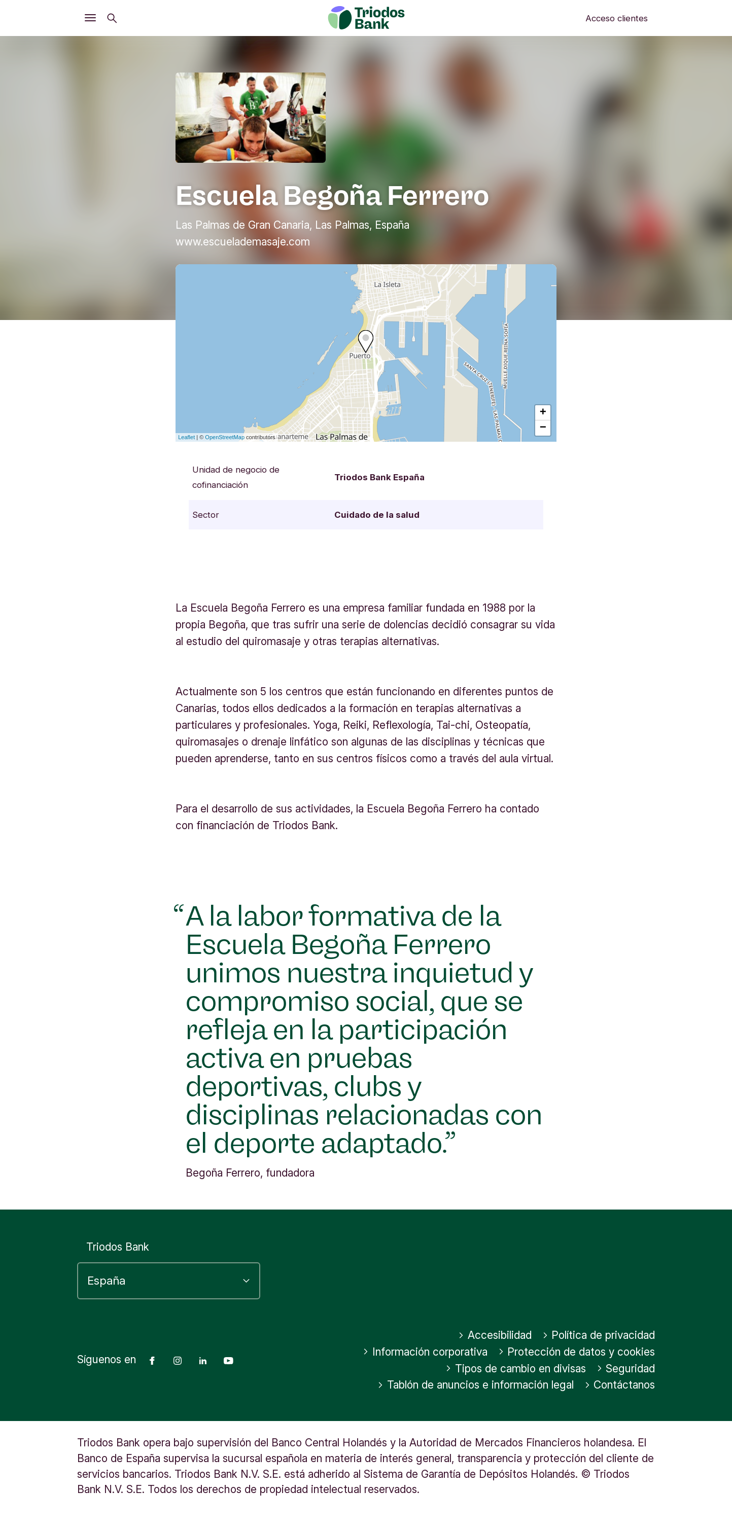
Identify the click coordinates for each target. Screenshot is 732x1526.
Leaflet (186, 437)
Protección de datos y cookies (576, 1351)
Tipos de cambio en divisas (515, 1368)
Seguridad (626, 1368)
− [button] (543, 428)
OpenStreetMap (225, 437)
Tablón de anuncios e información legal (475, 1384)
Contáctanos (619, 1384)
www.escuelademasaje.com (243, 241)
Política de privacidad (598, 1335)
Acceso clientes (616, 18)
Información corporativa (425, 1351)
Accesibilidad (495, 1335)
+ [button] (543, 412)
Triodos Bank (117, 1246)
